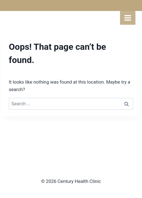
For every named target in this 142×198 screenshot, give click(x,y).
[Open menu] (127, 18)
